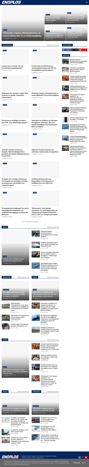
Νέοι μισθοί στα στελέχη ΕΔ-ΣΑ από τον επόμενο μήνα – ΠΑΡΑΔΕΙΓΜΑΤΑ (20, 317)
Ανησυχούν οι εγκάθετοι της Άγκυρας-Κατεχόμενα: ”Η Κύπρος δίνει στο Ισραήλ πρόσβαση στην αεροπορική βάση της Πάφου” (45, 123)
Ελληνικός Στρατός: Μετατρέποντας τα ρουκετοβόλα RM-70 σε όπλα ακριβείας (22, 34)
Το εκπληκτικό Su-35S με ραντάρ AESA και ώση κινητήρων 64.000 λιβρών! (48, 428)
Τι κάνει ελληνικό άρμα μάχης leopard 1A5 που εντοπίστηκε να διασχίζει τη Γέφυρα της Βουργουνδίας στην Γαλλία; (78, 139)
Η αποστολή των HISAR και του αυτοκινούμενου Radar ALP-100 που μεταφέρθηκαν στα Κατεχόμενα (44, 68)
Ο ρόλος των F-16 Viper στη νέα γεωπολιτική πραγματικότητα (12, 67)
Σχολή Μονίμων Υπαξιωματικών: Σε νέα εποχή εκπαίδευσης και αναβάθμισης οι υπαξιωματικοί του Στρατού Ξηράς (19, 307)
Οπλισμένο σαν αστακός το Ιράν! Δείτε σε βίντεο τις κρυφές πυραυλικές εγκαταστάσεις (15, 95)
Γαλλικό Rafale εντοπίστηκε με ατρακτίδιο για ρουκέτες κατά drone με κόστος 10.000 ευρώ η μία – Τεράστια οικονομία (50, 437)
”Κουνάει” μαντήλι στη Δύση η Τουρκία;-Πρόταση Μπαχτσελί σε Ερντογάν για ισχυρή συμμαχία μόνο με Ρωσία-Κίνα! (76, 18)
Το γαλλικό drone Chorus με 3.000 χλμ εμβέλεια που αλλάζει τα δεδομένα (49, 419)
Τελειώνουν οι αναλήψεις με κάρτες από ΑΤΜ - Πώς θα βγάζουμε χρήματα (53, 18)
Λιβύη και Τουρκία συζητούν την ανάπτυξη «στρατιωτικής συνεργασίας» (45, 151)
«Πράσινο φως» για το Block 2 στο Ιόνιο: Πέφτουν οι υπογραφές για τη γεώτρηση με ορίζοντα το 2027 (20, 440)
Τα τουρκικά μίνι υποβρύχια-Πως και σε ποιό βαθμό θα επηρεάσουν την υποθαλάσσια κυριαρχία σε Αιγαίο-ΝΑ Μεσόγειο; (15, 211)
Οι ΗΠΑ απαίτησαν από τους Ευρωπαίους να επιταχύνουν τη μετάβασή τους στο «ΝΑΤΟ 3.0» (54, 35)
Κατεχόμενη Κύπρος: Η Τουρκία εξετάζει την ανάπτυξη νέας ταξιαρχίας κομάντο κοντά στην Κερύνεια (50, 330)
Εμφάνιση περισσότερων (53, 45)
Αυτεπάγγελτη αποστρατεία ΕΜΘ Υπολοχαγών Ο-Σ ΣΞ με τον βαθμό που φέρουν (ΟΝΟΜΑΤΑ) (14, 294)
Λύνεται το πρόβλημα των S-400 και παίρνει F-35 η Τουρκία (78, 118)
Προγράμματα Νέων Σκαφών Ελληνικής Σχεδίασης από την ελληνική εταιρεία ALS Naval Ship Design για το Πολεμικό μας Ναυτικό (49, 267)
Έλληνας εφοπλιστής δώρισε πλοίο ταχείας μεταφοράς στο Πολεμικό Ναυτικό (49, 244)
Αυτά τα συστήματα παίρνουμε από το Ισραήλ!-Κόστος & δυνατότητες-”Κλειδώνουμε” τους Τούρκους (50, 254)
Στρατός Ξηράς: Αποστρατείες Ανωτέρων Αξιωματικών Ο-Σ (19, 325)
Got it (83, 463)
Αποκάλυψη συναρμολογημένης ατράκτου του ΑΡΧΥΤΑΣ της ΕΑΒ (43, 409)
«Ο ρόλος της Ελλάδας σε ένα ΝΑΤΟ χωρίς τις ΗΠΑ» (19, 430)
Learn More (76, 463)
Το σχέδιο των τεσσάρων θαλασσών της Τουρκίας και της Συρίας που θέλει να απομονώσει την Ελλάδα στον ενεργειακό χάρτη (15, 182)
